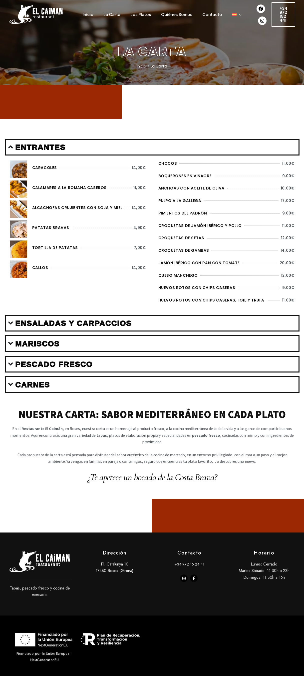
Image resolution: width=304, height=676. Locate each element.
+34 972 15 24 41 (189, 591)
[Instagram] (267, 32)
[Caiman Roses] (36, 28)
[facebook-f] (194, 606)
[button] (286, 28)
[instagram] (184, 606)
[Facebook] (266, 24)
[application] (90, 38)
